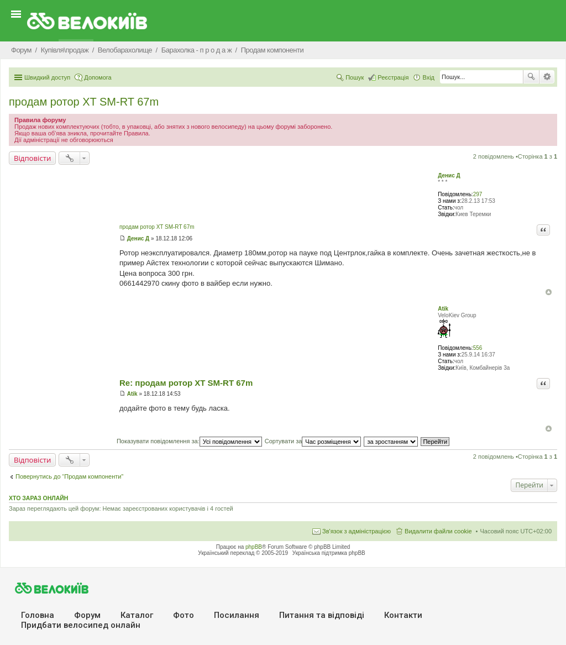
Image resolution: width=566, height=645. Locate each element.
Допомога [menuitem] (97, 77)
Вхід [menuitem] (428, 77)
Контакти (403, 615)
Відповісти (32, 158)
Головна (37, 615)
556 (478, 348)
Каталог (136, 615)
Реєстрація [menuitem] (393, 77)
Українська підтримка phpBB (328, 553)
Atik (443, 309)
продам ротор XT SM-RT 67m (84, 102)
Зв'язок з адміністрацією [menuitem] (356, 531)
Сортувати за (313, 441)
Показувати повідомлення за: (189, 441)
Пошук (531, 76)
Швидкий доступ (47, 77)
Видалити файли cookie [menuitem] (438, 531)
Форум (87, 615)
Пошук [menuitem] (354, 77)
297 (478, 194)
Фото (183, 615)
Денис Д (449, 175)
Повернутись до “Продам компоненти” (69, 476)
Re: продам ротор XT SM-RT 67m (186, 382)
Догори (549, 292)
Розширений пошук (546, 76)
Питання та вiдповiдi (321, 615)
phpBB (253, 547)
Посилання (236, 615)
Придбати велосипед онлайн (80, 625)
